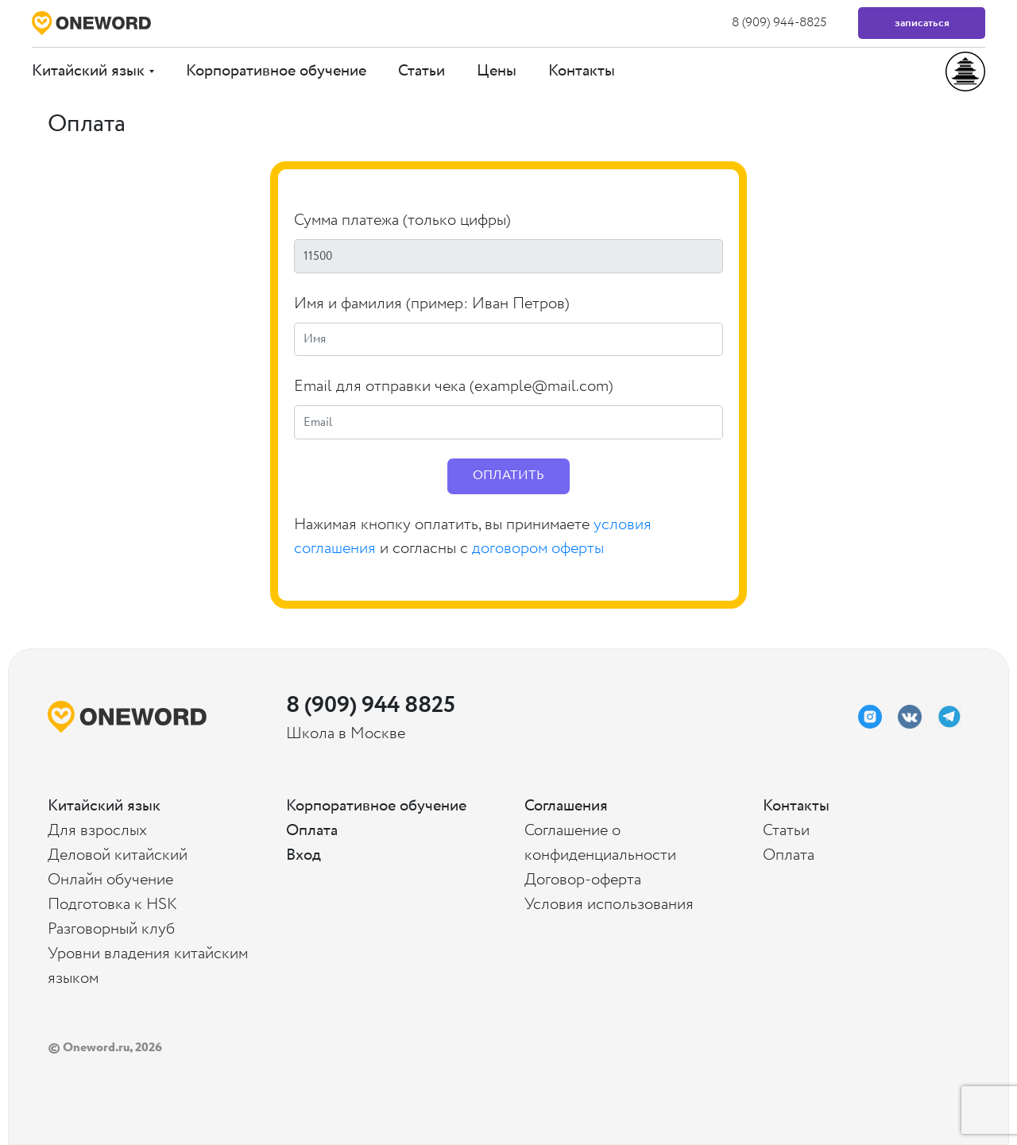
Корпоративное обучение (276, 71)
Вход (303, 855)
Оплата (312, 830)
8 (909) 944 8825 (369, 705)
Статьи (421, 71)
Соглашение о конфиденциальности (600, 843)
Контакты (581, 71)
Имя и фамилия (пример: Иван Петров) (432, 303)
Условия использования (609, 904)
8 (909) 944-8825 (779, 23)
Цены (496, 71)
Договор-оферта (582, 880)
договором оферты (538, 548)
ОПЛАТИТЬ (508, 475)
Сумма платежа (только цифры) (402, 220)
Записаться (922, 23)
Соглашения (566, 806)
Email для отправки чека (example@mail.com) (453, 386)
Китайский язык (93, 71)
